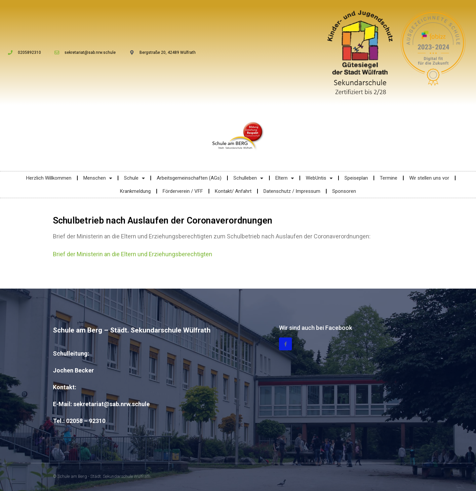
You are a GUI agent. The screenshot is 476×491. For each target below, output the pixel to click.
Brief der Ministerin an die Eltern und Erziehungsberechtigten (132, 254)
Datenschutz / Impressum (291, 191)
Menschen (97, 178)
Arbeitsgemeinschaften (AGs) (189, 178)
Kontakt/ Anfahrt (233, 191)
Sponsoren (344, 191)
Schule (134, 178)
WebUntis (319, 178)
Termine (388, 178)
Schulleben (248, 178)
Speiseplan (356, 178)
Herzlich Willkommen (48, 178)
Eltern (284, 178)
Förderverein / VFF (183, 191)
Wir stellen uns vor (429, 178)
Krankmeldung (135, 191)
